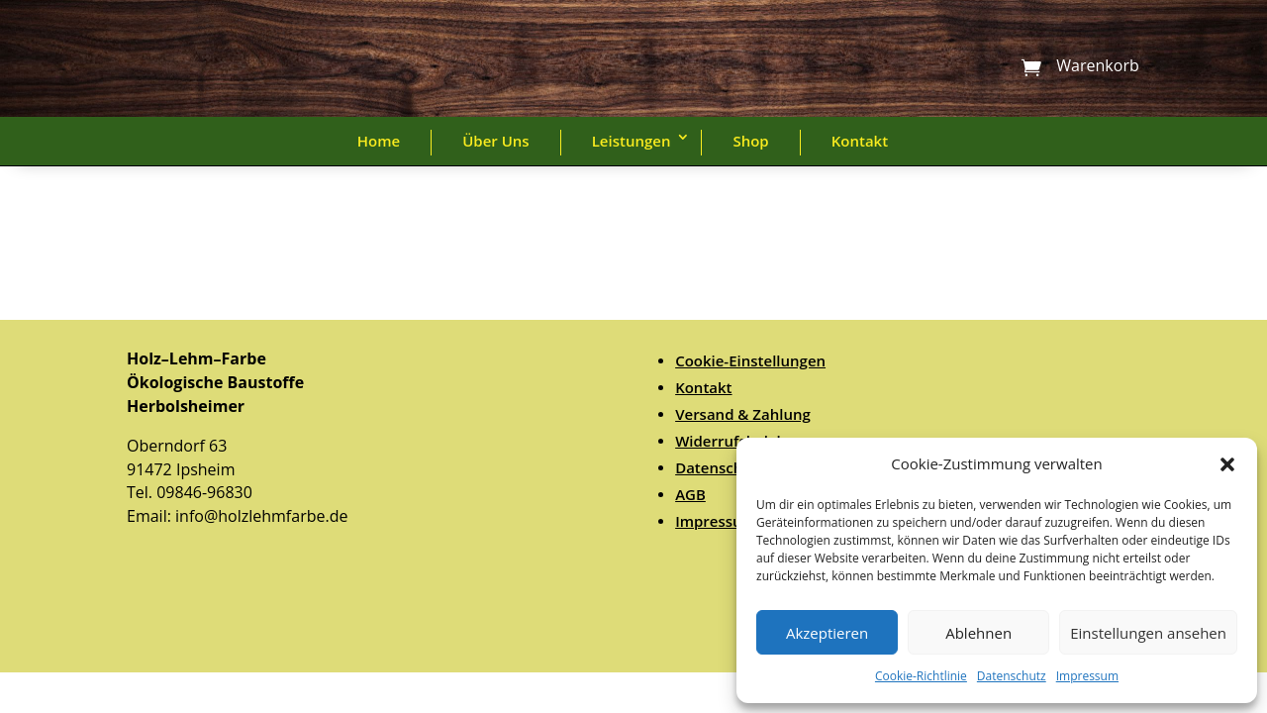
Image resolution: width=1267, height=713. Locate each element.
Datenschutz (1011, 675)
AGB (690, 494)
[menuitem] (907, 361)
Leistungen (631, 141)
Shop (750, 141)
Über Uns (495, 141)
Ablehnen (978, 633)
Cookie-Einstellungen (750, 360)
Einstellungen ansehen (1148, 633)
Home (378, 141)
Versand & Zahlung (743, 414)
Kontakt (859, 141)
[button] (1227, 464)
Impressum (1087, 675)
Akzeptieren (827, 633)
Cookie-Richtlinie (921, 675)
